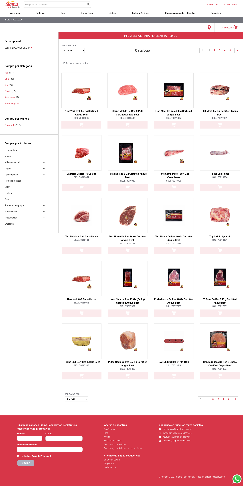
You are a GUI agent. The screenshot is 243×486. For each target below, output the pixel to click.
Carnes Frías (87, 13)
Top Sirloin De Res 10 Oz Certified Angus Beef (173, 238)
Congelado (10, 125)
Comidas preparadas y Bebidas (180, 13)
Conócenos (109, 429)
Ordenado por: (69, 45)
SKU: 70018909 (173, 181)
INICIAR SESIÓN (230, 5)
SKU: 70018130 (173, 243)
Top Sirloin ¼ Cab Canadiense (81, 236)
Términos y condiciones (115, 444)
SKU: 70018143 (127, 243)
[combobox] (50, 449)
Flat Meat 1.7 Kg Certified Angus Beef (220, 113)
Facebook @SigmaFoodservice (175, 429)
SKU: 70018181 (81, 240)
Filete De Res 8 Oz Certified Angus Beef (128, 175)
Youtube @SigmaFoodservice (174, 437)
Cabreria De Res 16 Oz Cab (81, 173)
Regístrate (109, 463)
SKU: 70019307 (173, 118)
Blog (106, 433)
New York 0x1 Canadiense (81, 299)
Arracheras (10, 97)
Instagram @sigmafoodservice (175, 433)
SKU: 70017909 (127, 306)
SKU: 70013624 (219, 369)
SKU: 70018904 (219, 177)
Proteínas (40, 13)
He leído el (36, 456)
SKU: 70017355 (173, 306)
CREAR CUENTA (214, 5)
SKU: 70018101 (219, 240)
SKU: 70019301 (219, 118)
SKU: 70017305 (81, 365)
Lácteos (112, 13)
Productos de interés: (27, 444)
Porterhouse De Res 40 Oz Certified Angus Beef (173, 301)
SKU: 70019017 (127, 181)
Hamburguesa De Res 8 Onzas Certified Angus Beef (220, 364)
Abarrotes (15, 13)
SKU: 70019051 (81, 177)
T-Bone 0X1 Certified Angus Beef (81, 362)
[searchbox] (18, 449)
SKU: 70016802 (127, 369)
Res (63, 13)
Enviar (26, 462)
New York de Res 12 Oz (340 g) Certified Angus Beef (128, 301)
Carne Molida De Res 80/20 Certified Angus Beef (127, 113)
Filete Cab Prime (220, 173)
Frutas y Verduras (140, 13)
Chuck (8, 91)
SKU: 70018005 (81, 118)
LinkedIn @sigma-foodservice (174, 440)
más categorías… (13, 103)
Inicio (7, 20)
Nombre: (21, 433)
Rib (6, 85)
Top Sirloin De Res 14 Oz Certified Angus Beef (127, 238)
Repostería (216, 13)
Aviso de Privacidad (41, 456)
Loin (7, 79)
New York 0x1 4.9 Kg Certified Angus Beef (81, 113)
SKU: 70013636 (127, 118)
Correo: (49, 433)
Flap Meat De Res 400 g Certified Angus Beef (173, 113)
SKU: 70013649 (173, 365)
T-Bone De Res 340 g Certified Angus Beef (220, 301)
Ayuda (107, 437)
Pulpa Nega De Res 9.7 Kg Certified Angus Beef (127, 364)
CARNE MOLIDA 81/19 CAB (174, 362)
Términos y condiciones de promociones (123, 448)
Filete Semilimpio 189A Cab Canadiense (173, 175)
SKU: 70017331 (219, 306)
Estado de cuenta (112, 459)
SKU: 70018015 (81, 303)
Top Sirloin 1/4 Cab (220, 236)
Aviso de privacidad (113, 440)
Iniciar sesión (110, 467)
